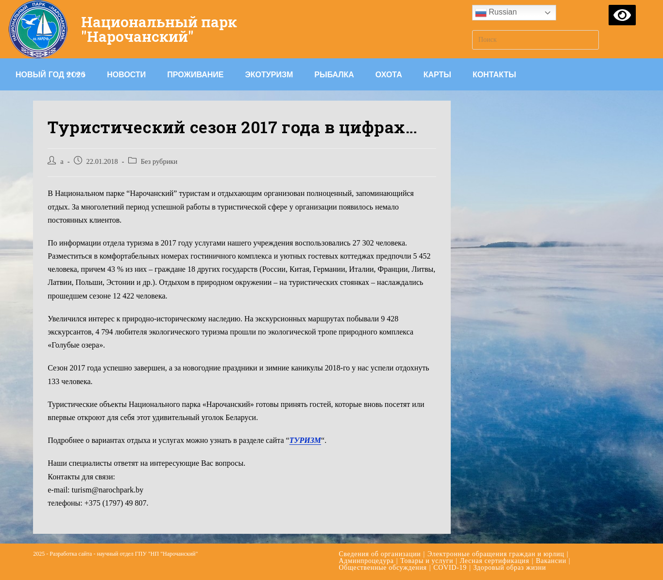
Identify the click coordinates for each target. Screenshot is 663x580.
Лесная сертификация (494, 560)
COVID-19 (450, 567)
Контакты (494, 74)
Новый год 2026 (50, 74)
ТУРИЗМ (305, 440)
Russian (496, 12)
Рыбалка (334, 74)
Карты (437, 74)
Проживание (195, 74)
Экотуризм (269, 74)
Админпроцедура (366, 560)
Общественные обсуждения (383, 567)
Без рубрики (159, 161)
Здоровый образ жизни (509, 567)
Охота (388, 74)
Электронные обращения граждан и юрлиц (495, 554)
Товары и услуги (426, 560)
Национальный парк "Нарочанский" (159, 29)
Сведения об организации (380, 554)
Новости (126, 74)
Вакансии (551, 560)
